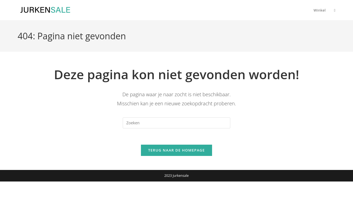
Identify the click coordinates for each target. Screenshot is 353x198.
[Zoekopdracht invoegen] (176, 122)
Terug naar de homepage (176, 150)
